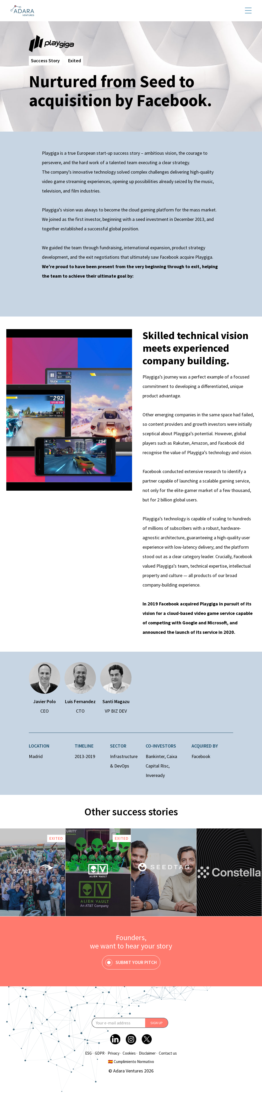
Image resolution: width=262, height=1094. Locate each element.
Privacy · (114, 1053)
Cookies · (130, 1053)
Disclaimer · (148, 1053)
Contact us (168, 1053)
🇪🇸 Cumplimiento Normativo (131, 1061)
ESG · (89, 1053)
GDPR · (100, 1053)
